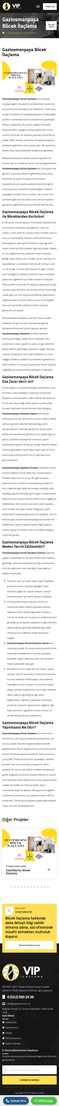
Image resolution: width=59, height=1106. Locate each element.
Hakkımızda (11, 1022)
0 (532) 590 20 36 (23, 912)
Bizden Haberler (13, 1043)
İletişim (8, 1033)
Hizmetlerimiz (12, 1027)
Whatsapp (44, 1100)
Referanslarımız (13, 1038)
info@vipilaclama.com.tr (16, 1003)
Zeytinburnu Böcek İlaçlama (18, 872)
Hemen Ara (16, 1100)
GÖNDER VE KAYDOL (29, 1080)
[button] (11, 887)
